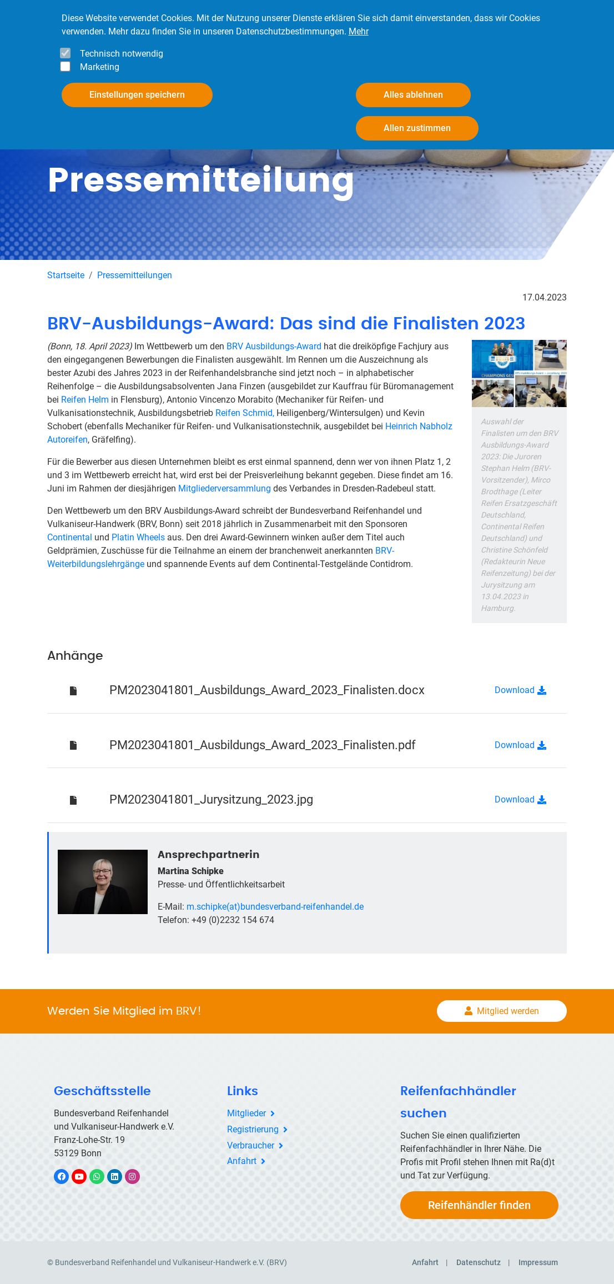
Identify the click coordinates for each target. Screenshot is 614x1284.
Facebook (67, 1176)
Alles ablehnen (413, 94)
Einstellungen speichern (137, 94)
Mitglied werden (508, 1011)
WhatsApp (102, 1176)
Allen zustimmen (417, 128)
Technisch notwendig (121, 53)
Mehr (359, 31)
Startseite (65, 275)
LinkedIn (120, 1176)
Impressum (538, 1262)
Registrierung (253, 1129)
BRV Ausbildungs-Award (274, 346)
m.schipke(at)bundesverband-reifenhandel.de (275, 906)
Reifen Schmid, (244, 413)
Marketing (99, 67)
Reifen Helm (85, 399)
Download (515, 690)
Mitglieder (246, 1113)
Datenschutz (478, 1262)
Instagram (138, 1176)
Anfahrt (241, 1161)
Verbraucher (250, 1145)
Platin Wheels (138, 537)
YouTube (85, 1176)
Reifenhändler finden (479, 1205)
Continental (69, 537)
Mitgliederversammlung (225, 488)
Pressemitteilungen (134, 275)
